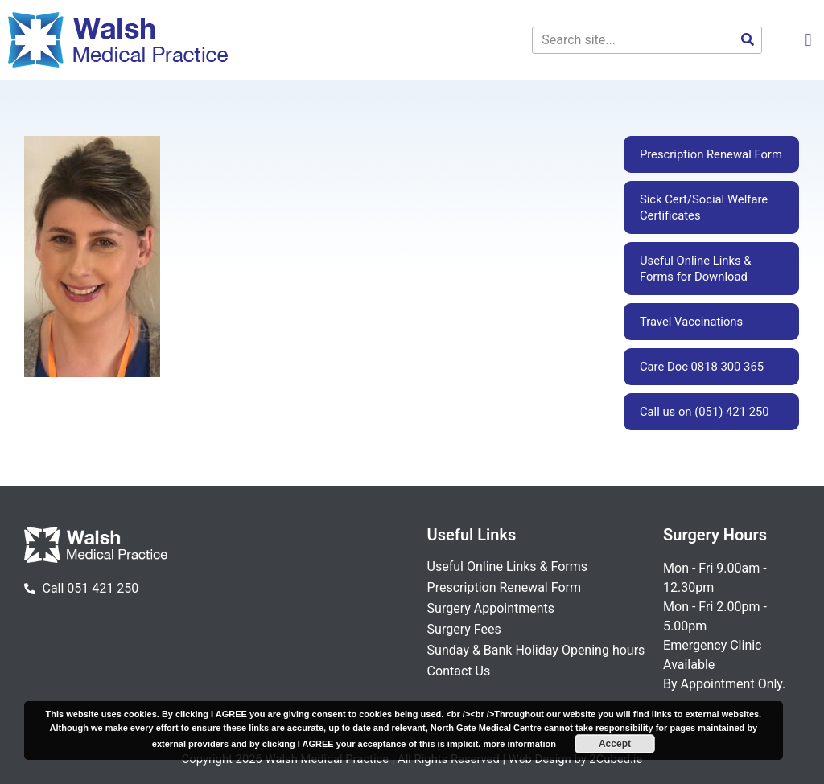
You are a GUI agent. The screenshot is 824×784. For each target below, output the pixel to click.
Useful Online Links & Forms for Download (696, 268)
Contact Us (459, 671)
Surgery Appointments (491, 608)
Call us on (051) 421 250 (704, 411)
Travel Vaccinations (691, 321)
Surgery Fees (464, 629)
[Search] (747, 40)
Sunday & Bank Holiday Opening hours (536, 650)
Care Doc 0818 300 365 (702, 366)
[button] (808, 40)
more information (519, 744)
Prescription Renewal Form (711, 154)
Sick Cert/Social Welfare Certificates (704, 207)
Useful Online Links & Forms (507, 566)
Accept (615, 743)
